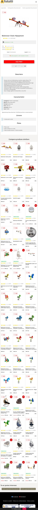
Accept (24, 509)
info (11, 160)
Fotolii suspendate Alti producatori (29, 8)
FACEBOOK (15, 497)
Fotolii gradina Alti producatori (14, 8)
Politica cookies (30, 501)
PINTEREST (22, 497)
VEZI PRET (19, 62)
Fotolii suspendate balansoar (28, 489)
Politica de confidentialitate (19, 501)
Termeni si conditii (7, 501)
